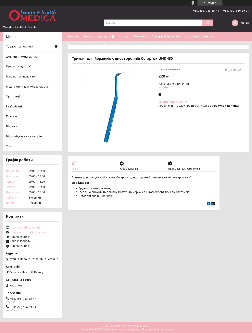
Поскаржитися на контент (125, 329)
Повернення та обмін (83, 45)
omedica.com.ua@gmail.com (28, 232)
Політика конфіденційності (157, 329)
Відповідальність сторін (24, 136)
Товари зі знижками (166, 36)
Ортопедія (13, 96)
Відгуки (11, 126)
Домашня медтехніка (22, 56)
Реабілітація (14, 106)
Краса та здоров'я (19, 66)
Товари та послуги (97, 36)
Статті (108, 45)
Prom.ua (145, 325)
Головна (74, 36)
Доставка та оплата (199, 36)
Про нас (124, 36)
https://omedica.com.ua (25, 227)
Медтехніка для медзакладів (27, 86)
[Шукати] (207, 23)
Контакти (141, 36)
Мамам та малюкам (20, 76)
